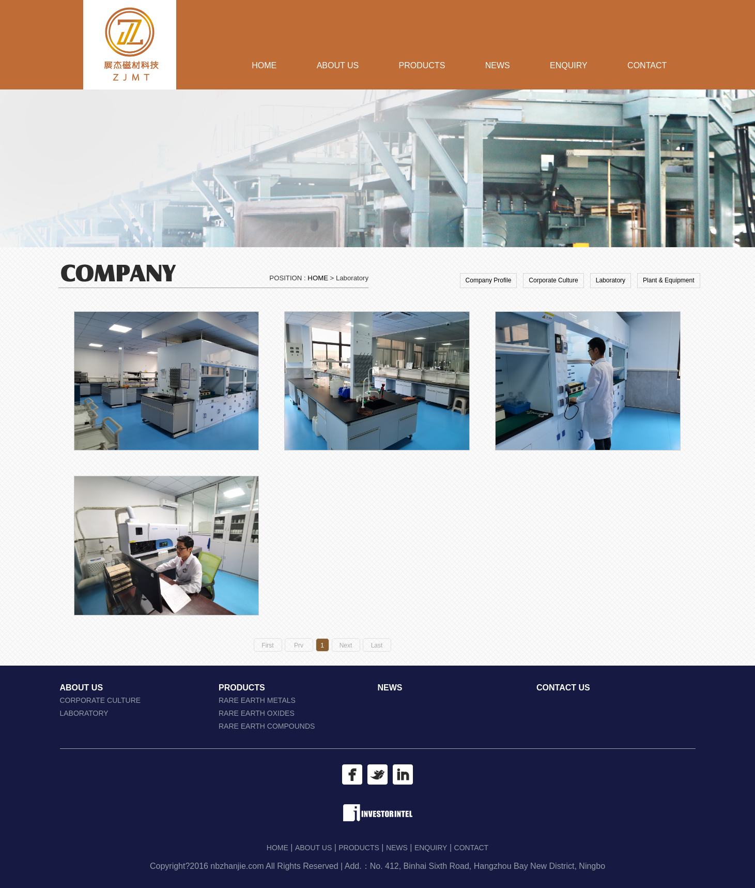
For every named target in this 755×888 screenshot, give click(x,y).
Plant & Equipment (668, 280)
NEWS (497, 65)
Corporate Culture (553, 280)
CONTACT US (563, 687)
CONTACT (647, 65)
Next (346, 645)
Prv (298, 645)
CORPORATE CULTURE (100, 700)
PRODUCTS (422, 65)
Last (377, 645)
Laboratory (610, 280)
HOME (264, 65)
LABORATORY (84, 713)
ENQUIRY (569, 65)
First (267, 645)
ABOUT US (338, 65)
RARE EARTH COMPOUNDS (267, 726)
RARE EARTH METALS (257, 700)
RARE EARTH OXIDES (257, 713)
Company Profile (489, 280)
